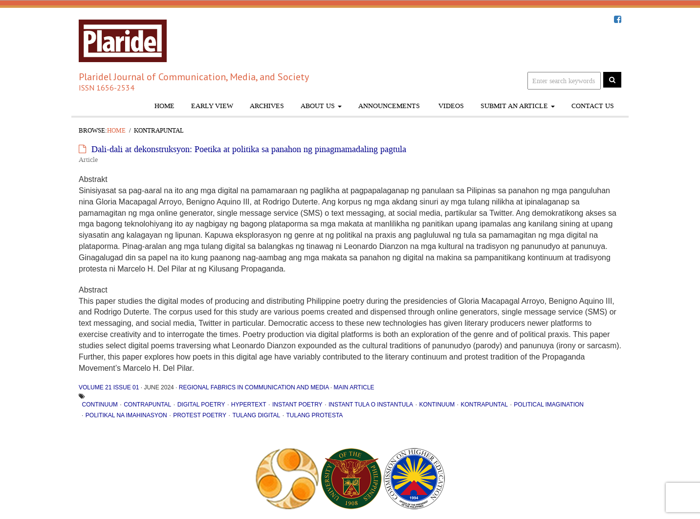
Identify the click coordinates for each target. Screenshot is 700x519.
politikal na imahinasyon (126, 415)
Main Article (353, 387)
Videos (450, 106)
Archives (267, 106)
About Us (321, 106)
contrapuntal (147, 404)
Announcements (389, 106)
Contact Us (592, 106)
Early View (212, 106)
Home (164, 106)
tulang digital (256, 415)
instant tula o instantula (370, 404)
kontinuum (437, 404)
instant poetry (297, 404)
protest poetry (199, 415)
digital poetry (201, 404)
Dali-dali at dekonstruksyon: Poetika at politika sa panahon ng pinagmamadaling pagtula (248, 149)
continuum (100, 404)
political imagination (549, 404)
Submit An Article (518, 106)
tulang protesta (314, 415)
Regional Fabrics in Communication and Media (254, 387)
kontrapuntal (483, 404)
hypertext (248, 404)
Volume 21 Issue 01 (109, 387)
